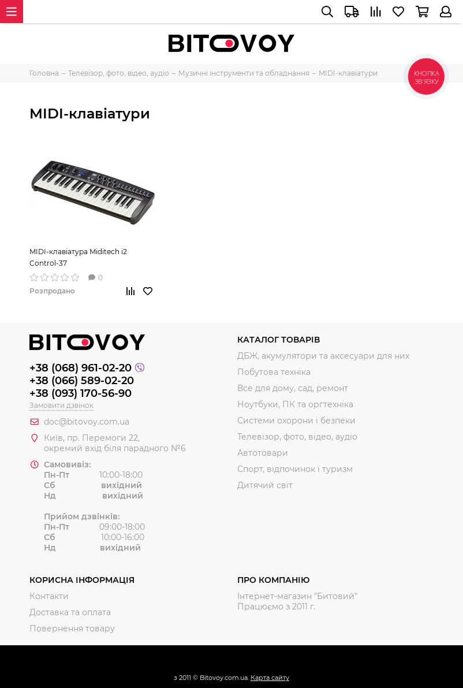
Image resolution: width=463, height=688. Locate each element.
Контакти (49, 596)
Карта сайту (270, 678)
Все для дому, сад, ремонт (292, 388)
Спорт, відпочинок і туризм (295, 469)
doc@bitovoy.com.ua (86, 421)
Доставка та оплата (70, 612)
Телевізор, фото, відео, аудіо (297, 437)
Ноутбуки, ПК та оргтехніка (295, 404)
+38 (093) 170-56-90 (80, 393)
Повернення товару (72, 628)
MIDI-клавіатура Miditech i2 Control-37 (78, 257)
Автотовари (262, 453)
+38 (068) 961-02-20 (80, 368)
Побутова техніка (274, 372)
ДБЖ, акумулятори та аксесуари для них (323, 356)
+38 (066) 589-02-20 (81, 380)
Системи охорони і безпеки (296, 420)
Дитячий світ (265, 485)
